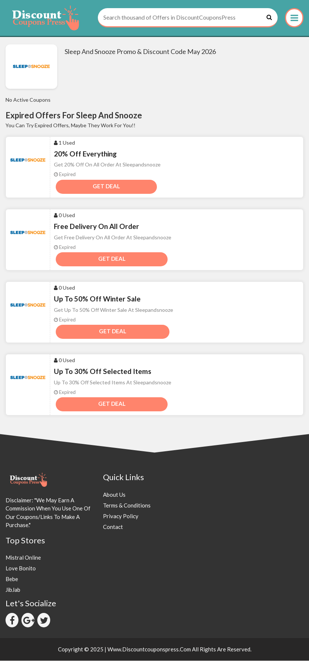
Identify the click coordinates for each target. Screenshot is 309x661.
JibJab (13, 589)
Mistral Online (23, 557)
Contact (113, 526)
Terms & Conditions (127, 505)
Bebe (12, 579)
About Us (114, 494)
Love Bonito (21, 568)
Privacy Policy (120, 516)
